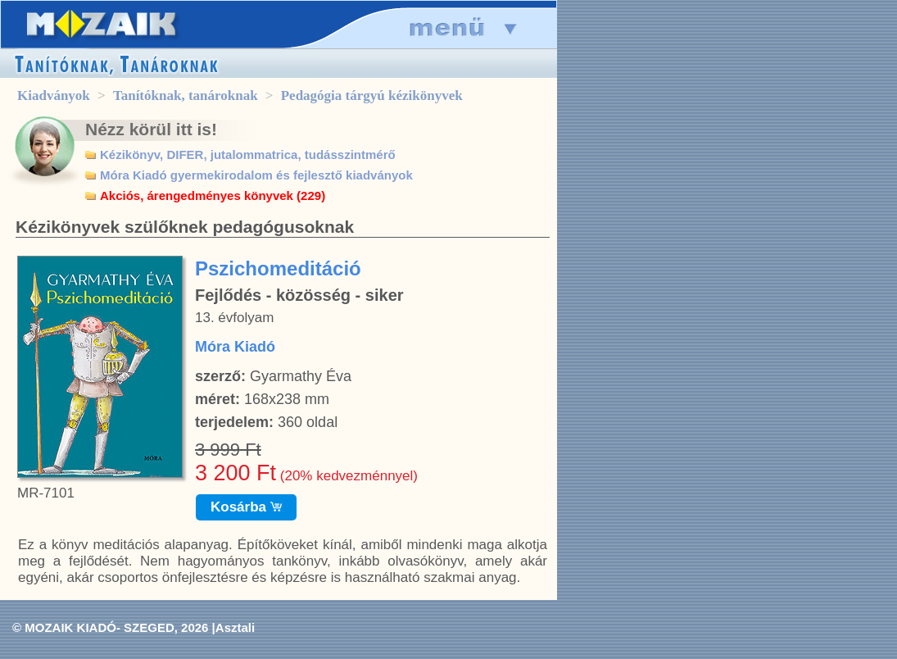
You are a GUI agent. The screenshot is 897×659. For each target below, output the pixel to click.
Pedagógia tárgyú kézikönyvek (372, 95)
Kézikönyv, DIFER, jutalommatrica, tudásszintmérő (248, 154)
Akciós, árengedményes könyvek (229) (212, 195)
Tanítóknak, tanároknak (185, 95)
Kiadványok (53, 95)
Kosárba (246, 507)
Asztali (235, 627)
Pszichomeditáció (278, 268)
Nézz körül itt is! (151, 129)
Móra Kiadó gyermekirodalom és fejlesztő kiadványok (256, 175)
